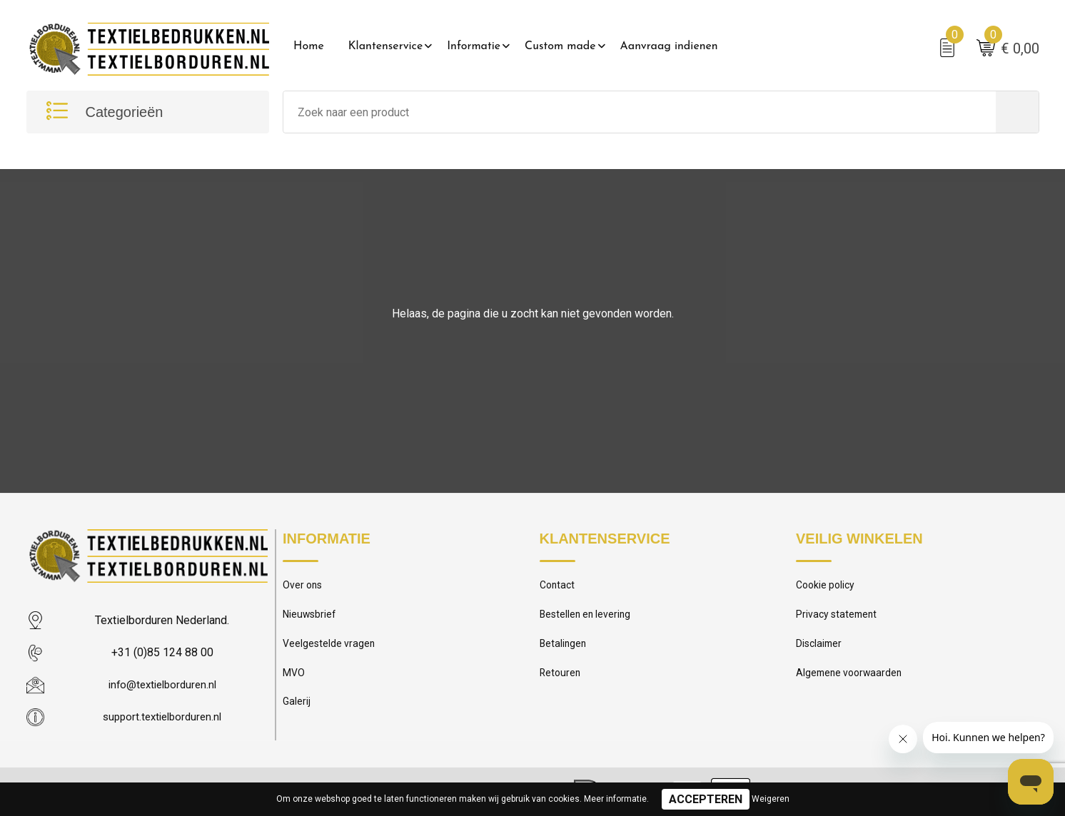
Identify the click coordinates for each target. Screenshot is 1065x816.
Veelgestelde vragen (330, 649)
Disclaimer (820, 649)
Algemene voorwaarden (851, 680)
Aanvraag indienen (669, 46)
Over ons (304, 588)
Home (308, 46)
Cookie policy (827, 588)
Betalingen (564, 649)
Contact (558, 588)
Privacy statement (838, 619)
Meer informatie (615, 799)
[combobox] (639, 114)
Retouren (561, 680)
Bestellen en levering (587, 619)
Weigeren (770, 799)
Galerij (297, 711)
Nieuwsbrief (310, 619)
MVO (294, 680)
